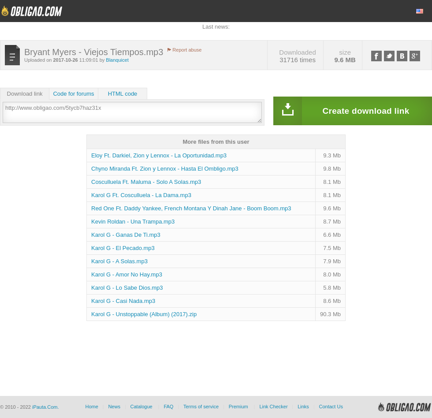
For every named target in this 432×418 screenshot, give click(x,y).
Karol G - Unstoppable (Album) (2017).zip (144, 314)
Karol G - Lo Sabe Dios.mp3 (127, 287)
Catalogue (141, 406)
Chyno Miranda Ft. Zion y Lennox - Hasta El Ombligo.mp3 (164, 168)
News (114, 406)
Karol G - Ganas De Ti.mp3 (125, 234)
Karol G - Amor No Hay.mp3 (126, 274)
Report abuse (186, 49)
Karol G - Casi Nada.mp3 (123, 301)
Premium (238, 406)
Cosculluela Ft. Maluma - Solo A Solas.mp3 (146, 182)
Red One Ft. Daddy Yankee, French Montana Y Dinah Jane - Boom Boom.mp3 (191, 208)
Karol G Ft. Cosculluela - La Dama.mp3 (141, 195)
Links (303, 406)
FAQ (168, 406)
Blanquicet (117, 60)
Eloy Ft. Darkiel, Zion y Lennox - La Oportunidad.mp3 (159, 155)
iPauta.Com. (45, 407)
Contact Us (331, 406)
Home (91, 406)
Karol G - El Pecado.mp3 (123, 248)
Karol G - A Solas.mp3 (119, 261)
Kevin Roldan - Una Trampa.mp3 (133, 221)
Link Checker (273, 406)
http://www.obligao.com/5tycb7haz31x (132, 112)
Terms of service (201, 406)
